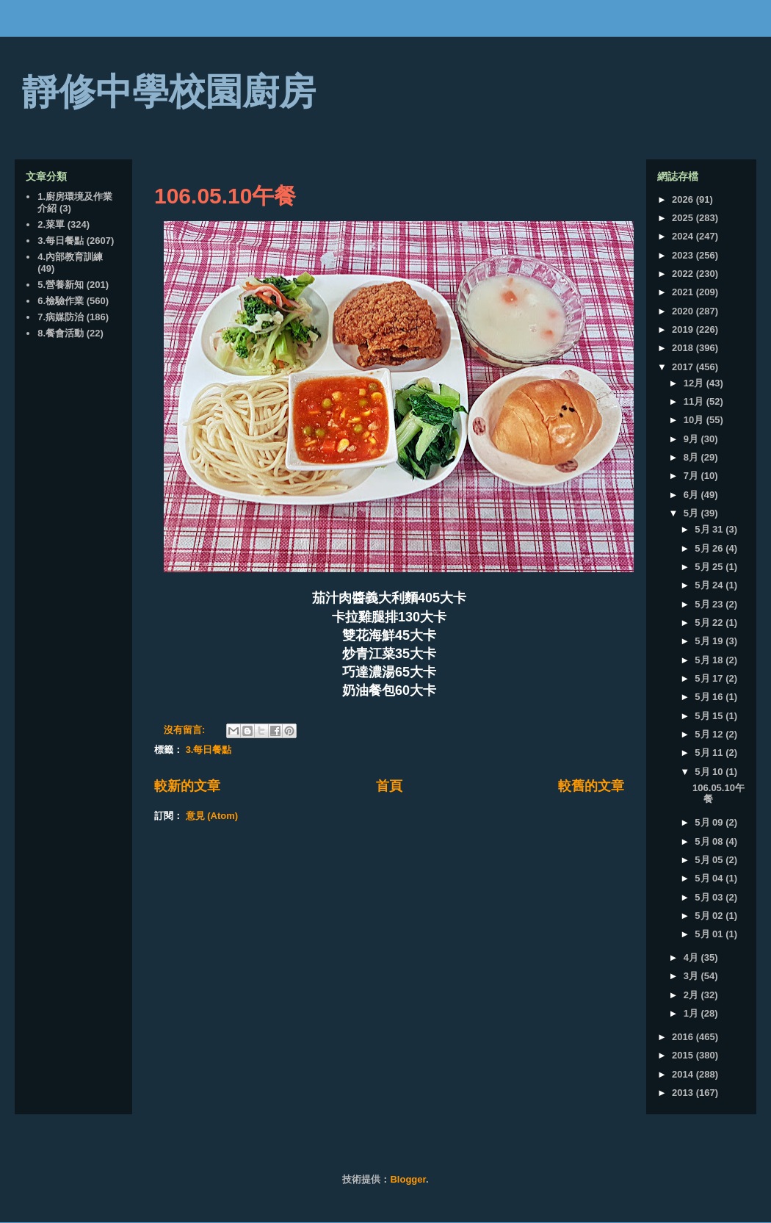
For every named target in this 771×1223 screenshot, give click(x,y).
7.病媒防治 (60, 316)
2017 (684, 366)
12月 (695, 383)
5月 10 (710, 771)
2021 (684, 291)
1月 (692, 1013)
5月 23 (710, 604)
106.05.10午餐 (225, 196)
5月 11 (710, 752)
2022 (684, 273)
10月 (695, 419)
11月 (695, 401)
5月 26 (710, 548)
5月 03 (710, 897)
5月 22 (710, 622)
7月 (692, 475)
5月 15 (710, 715)
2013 (684, 1092)
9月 (692, 438)
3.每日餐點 (209, 749)
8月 (692, 457)
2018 (684, 347)
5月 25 (710, 566)
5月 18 (710, 659)
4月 (692, 957)
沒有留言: (186, 729)
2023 (684, 255)
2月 (692, 994)
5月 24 (710, 585)
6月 (692, 494)
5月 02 (710, 915)
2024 (684, 236)
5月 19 (710, 640)
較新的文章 (187, 786)
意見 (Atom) (212, 815)
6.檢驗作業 (60, 300)
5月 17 (710, 678)
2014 (684, 1074)
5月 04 (710, 878)
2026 (684, 199)
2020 (684, 311)
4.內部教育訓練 (70, 256)
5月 (692, 513)
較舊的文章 (591, 786)
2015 (684, 1055)
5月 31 (710, 529)
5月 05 (710, 859)
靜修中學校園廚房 (169, 91)
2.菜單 (51, 224)
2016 (684, 1036)
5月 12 (710, 734)
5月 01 (710, 933)
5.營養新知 (60, 284)
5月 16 (710, 696)
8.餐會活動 (60, 333)
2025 (684, 217)
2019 (684, 329)
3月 (692, 975)
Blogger (407, 1179)
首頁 (389, 786)
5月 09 (710, 822)
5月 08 (710, 841)
